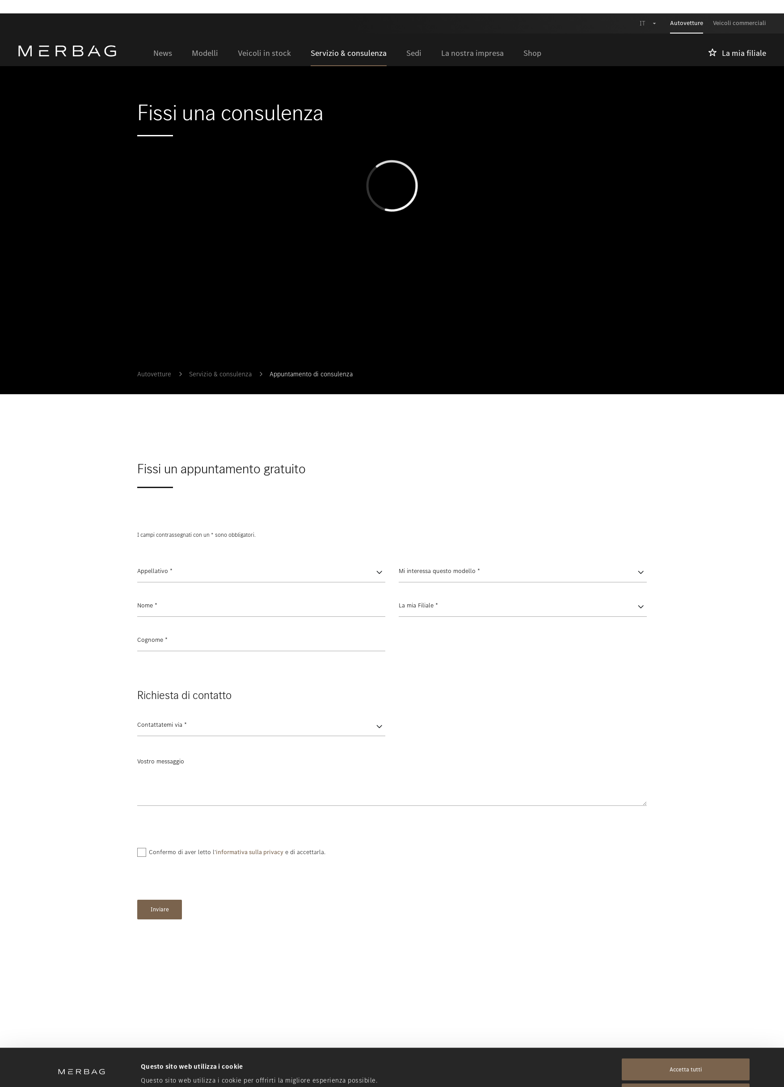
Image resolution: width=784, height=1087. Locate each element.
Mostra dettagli (165, 1069)
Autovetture (154, 374)
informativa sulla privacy (249, 852)
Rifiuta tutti (685, 1059)
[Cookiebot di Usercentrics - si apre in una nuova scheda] (81, 1069)
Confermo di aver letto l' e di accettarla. (237, 852)
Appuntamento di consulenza (311, 374)
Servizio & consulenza (220, 374)
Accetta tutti (686, 1034)
